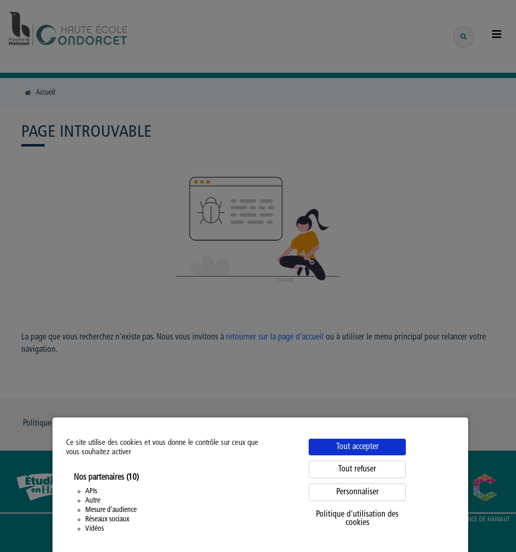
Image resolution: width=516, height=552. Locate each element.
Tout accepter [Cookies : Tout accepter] (357, 447)
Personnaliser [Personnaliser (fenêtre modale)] (357, 492)
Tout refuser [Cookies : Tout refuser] (357, 469)
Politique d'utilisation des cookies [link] (357, 518)
